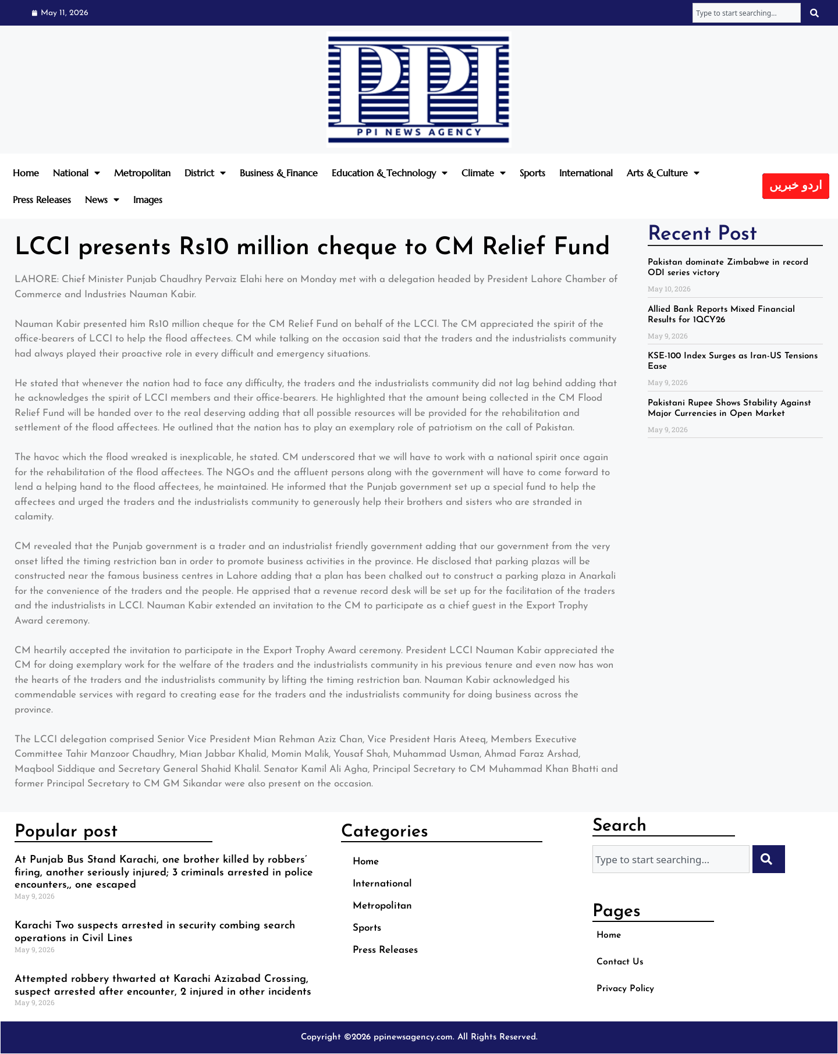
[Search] (816, 13)
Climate (483, 172)
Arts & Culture (663, 172)
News (102, 199)
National (76, 172)
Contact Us (621, 962)
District (205, 172)
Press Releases (42, 199)
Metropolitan (142, 173)
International (586, 173)
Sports (532, 173)
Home (26, 173)
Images (147, 199)
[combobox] (747, 13)
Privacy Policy (628, 989)
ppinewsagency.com (413, 1037)
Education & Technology (390, 172)
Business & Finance (279, 173)
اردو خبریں (795, 186)
